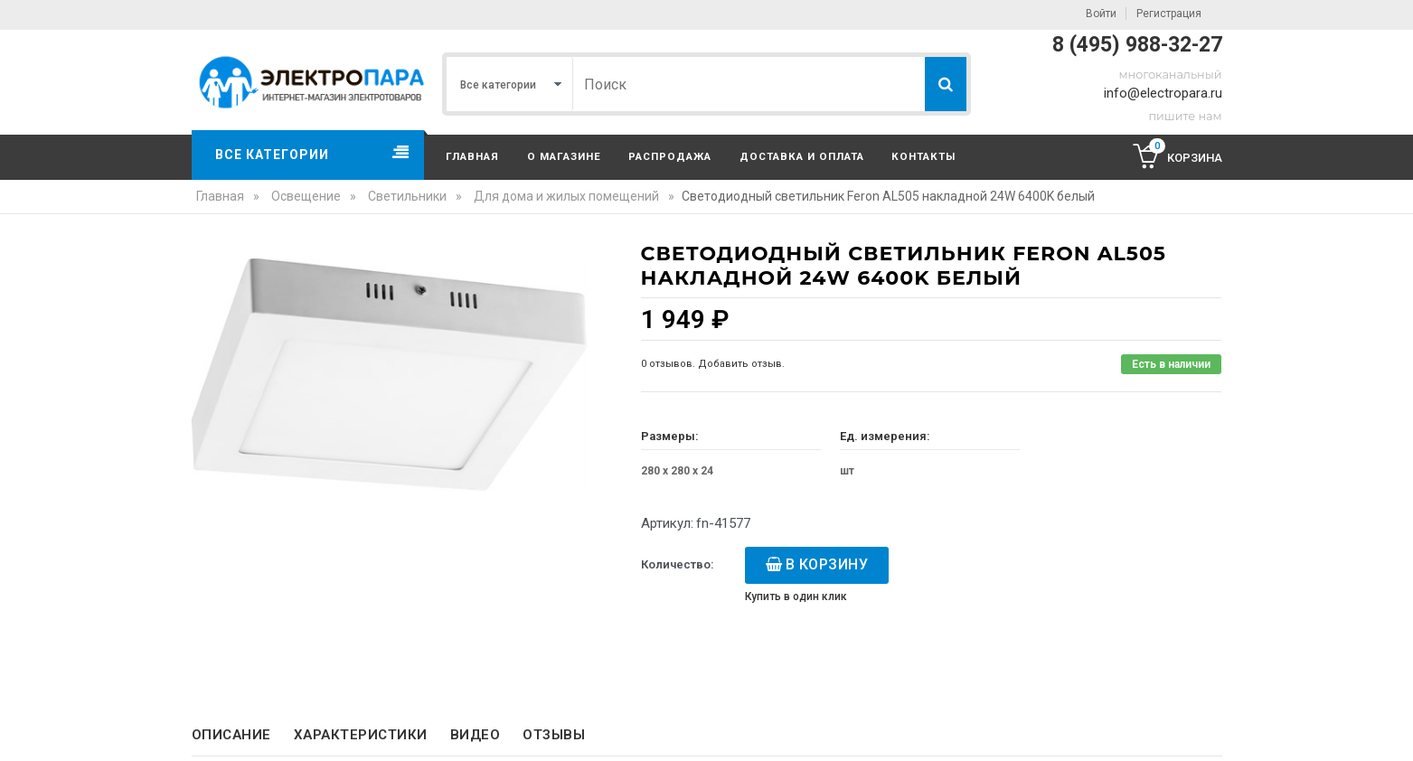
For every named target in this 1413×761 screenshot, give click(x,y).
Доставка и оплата (801, 156)
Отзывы (554, 735)
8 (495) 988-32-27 (1137, 45)
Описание (231, 735)
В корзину (827, 564)
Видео (475, 735)
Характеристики (361, 735)
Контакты (923, 156)
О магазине (564, 156)
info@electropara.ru (1163, 93)
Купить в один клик (796, 596)
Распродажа (669, 156)
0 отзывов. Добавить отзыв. (713, 364)
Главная (472, 156)
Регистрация (1168, 13)
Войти (1101, 13)
